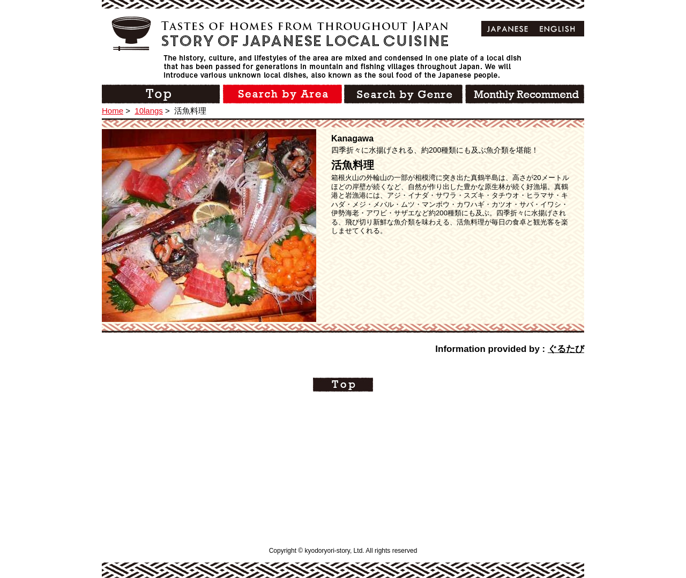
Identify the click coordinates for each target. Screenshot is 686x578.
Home (112, 110)
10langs (149, 110)
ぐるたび (566, 349)
